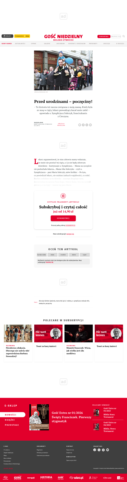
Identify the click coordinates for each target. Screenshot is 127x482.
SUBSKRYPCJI (70, 225)
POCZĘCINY (49, 303)
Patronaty (93, 43)
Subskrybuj (63, 218)
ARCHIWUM (61, 43)
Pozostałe (9, 425)
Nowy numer (7, 43)
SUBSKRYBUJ (104, 36)
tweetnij (87, 124)
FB (83, 124)
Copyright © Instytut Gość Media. (101, 468)
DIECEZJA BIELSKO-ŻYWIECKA (47, 301)
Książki (9, 420)
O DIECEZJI (120, 43)
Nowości (9, 415)
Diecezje (106, 43)
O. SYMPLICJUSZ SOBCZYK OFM (80, 301)
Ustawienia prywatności (43, 455)
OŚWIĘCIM (42, 303)
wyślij (91, 124)
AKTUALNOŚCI (20, 43)
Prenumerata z (22, 36)
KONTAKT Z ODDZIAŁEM (77, 43)
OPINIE (33, 43)
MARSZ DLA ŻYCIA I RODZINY (63, 301)
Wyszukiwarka (123, 36)
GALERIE (47, 43)
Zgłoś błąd (8, 468)
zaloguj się (116, 36)
